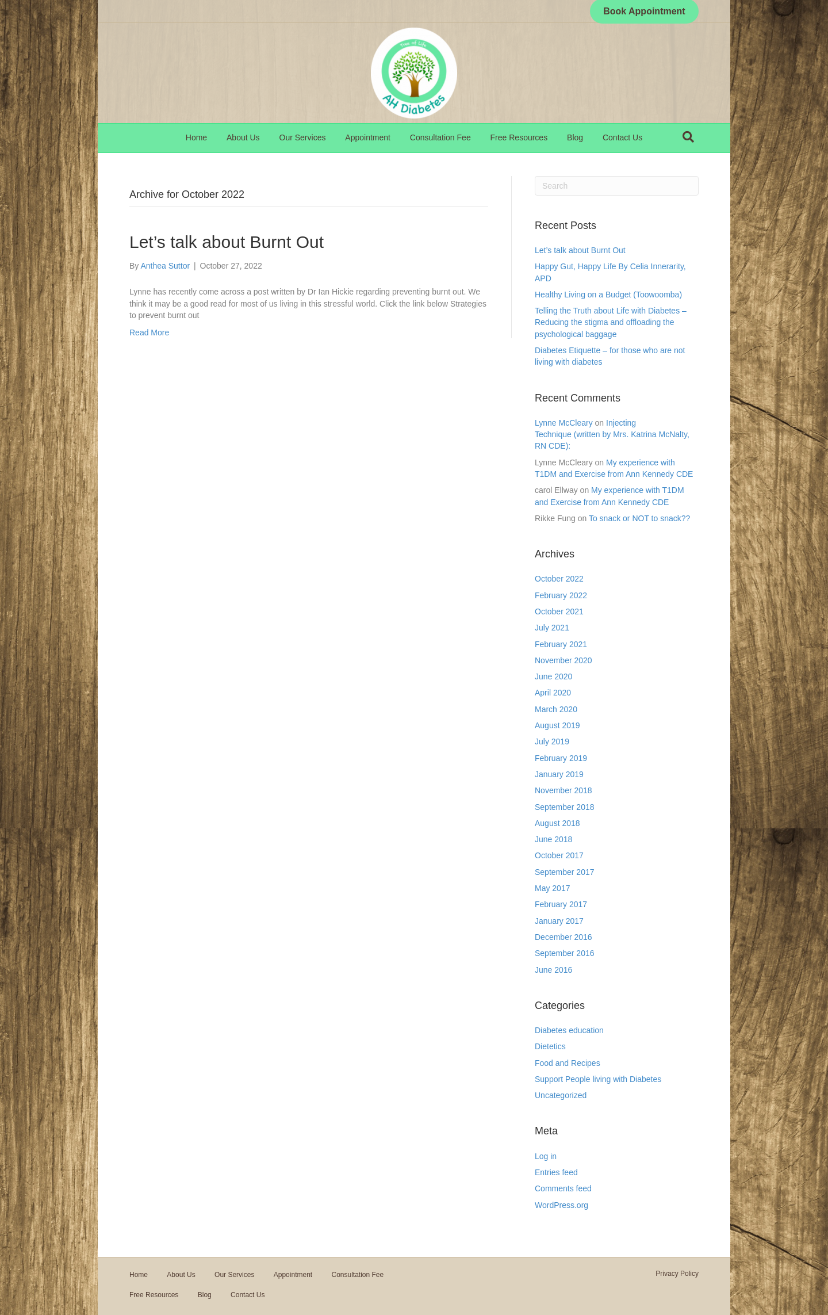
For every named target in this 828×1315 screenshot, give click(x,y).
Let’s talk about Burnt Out (226, 241)
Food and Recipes (567, 1063)
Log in (546, 1156)
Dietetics (550, 1046)
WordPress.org (561, 1205)
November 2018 (563, 790)
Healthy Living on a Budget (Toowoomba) (608, 294)
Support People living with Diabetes (598, 1079)
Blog (575, 137)
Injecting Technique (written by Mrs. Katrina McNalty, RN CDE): (612, 434)
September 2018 (565, 807)
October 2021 (559, 611)
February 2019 (561, 758)
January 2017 (559, 921)
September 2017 (565, 872)
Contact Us (622, 137)
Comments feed (563, 1188)
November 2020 (563, 660)
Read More (149, 332)
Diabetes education (569, 1030)
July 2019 (552, 741)
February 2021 (561, 644)
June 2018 (553, 839)
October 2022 (559, 578)
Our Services (302, 137)
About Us (243, 137)
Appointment (367, 137)
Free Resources (519, 137)
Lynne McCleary (564, 422)
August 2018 (557, 823)
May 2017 (552, 888)
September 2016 (565, 953)
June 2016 (553, 969)
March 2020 (556, 709)
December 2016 (563, 937)
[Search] (688, 137)
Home (196, 137)
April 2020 (553, 692)
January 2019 (559, 774)
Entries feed (556, 1172)
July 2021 (552, 627)
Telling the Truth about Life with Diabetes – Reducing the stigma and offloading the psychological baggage (611, 322)
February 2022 (561, 595)
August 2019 (557, 725)
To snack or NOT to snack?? (639, 518)
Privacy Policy (677, 1274)
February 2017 (561, 904)
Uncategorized (560, 1095)
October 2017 (559, 855)
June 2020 (553, 676)
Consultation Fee (440, 137)
